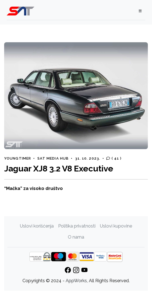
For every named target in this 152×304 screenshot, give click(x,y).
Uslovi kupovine (116, 226)
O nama (76, 237)
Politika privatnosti (77, 226)
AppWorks (76, 280)
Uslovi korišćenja (37, 226)
